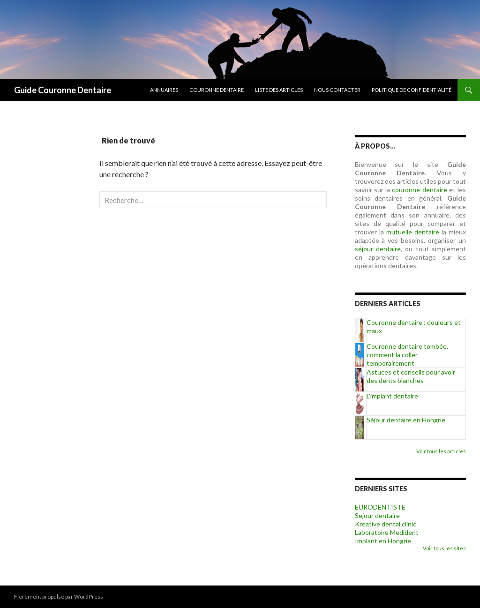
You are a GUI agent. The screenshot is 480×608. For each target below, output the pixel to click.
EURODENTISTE (380, 507)
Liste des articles (279, 90)
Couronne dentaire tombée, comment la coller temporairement (407, 354)
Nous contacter (337, 90)
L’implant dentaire (392, 396)
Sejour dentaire (377, 515)
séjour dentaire (378, 249)
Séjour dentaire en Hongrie (406, 420)
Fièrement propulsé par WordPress (58, 596)
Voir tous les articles (441, 451)
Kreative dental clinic (385, 524)
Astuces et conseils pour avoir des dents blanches (411, 376)
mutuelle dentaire (412, 232)
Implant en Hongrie (383, 541)
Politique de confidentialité (411, 90)
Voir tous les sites (444, 548)
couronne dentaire (419, 190)
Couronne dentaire (216, 90)
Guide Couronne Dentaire (62, 90)
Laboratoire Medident (387, 532)
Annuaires (164, 90)
